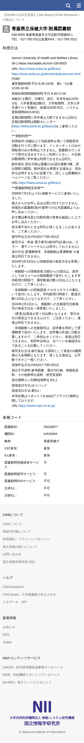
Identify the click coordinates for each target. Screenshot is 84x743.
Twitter (7, 642)
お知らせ (9, 627)
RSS (6, 634)
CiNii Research (13, 587)
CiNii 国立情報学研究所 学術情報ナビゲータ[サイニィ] (19, 5)
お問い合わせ (12, 554)
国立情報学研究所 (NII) (19, 562)
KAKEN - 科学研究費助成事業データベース (33, 667)
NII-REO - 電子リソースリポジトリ (27, 682)
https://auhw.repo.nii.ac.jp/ (37, 405)
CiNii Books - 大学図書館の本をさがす (29, 594)
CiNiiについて (12, 524)
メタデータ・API (15, 602)
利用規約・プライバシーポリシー (26, 539)
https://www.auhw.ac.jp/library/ (40, 69)
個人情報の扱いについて (20, 547)
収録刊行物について (17, 531)
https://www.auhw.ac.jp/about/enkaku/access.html (46, 74)
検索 (68, 5)
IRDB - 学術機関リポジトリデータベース (31, 675)
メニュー (78, 5)
